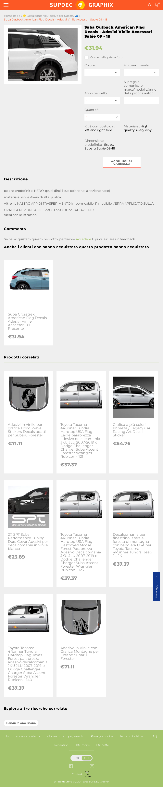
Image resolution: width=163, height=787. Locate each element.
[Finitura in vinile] (141, 72)
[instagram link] (92, 766)
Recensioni (61, 745)
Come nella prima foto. (103, 57)
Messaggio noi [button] (156, 586)
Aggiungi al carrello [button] (122, 162)
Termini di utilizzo (132, 736)
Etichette (102, 745)
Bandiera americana (21, 723)
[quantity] (102, 117)
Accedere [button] (83, 239)
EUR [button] (86, 757)
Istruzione (83, 745)
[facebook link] (71, 766)
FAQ (154, 736)
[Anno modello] (102, 100)
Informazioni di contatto (23, 736)
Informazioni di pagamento (65, 736)
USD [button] (76, 757)
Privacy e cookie (102, 736)
